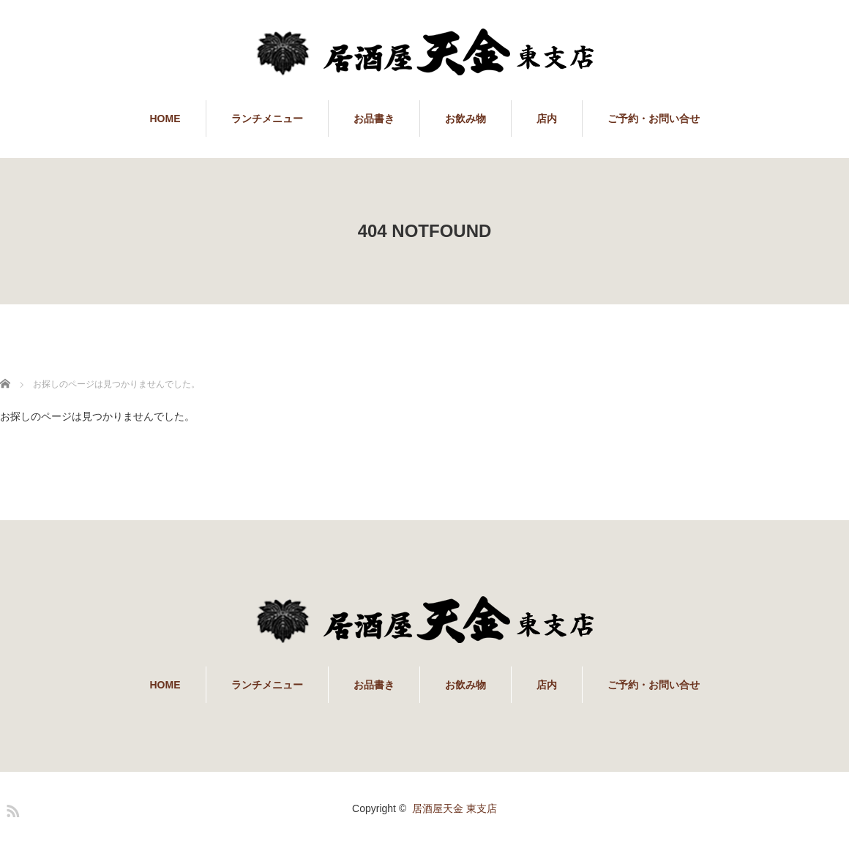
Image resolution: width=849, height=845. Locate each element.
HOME (165, 118)
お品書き (374, 118)
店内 (546, 118)
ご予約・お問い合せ (653, 118)
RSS (11, 808)
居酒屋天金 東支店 (454, 808)
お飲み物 (465, 118)
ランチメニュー (267, 118)
